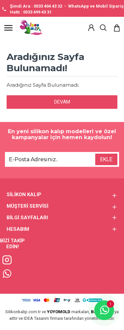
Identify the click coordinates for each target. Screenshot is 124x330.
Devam (62, 102)
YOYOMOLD (58, 311)
